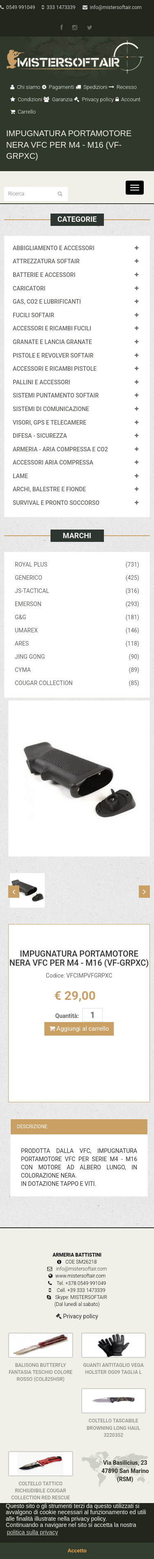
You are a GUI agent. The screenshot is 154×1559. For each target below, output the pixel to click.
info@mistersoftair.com (112, 7)
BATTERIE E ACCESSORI (44, 275)
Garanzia (58, 99)
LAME (20, 476)
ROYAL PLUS (77, 564)
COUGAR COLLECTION (77, 683)
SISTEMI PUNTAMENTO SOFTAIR (56, 395)
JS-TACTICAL (77, 591)
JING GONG (77, 657)
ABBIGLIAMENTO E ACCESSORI (53, 248)
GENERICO (77, 578)
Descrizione (32, 1126)
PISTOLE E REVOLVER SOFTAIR (53, 355)
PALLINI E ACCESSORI (41, 382)
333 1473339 (58, 7)
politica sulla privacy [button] (32, 1532)
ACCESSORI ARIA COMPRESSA (53, 462)
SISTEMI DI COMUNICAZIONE (51, 409)
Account (127, 99)
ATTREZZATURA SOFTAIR (46, 261)
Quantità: (67, 1016)
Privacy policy (94, 99)
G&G (77, 617)
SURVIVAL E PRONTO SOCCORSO (56, 503)
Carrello (23, 112)
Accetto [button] (76, 1551)
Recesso (123, 87)
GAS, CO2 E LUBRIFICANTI (47, 301)
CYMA (77, 670)
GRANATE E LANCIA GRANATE (52, 342)
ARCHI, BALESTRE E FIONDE (49, 489)
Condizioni (26, 99)
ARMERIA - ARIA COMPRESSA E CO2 (60, 449)
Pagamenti (58, 87)
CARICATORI (29, 288)
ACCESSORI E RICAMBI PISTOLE (55, 368)
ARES (77, 643)
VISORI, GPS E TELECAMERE (49, 422)
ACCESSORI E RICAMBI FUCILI (52, 328)
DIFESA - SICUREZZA (40, 435)
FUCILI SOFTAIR (33, 315)
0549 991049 (17, 7)
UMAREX (77, 630)
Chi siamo (25, 87)
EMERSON (77, 604)
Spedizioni (92, 87)
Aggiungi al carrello (79, 1028)
